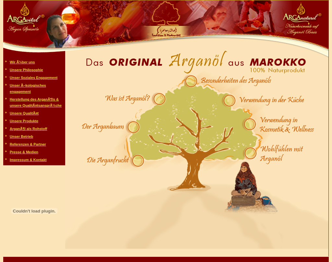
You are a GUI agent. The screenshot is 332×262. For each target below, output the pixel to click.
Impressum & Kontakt (28, 160)
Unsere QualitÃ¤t (24, 113)
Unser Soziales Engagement (33, 78)
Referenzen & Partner (28, 144)
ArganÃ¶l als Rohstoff (28, 129)
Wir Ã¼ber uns (22, 62)
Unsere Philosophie (26, 70)
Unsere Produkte (24, 121)
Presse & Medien (24, 152)
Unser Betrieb (21, 136)
